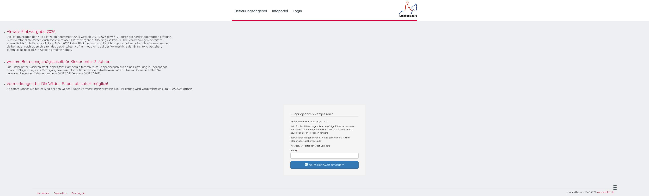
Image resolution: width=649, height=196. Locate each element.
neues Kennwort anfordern (324, 165)
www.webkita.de (605, 192)
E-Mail (293, 150)
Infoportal (280, 11)
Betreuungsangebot (250, 11)
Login (297, 11)
